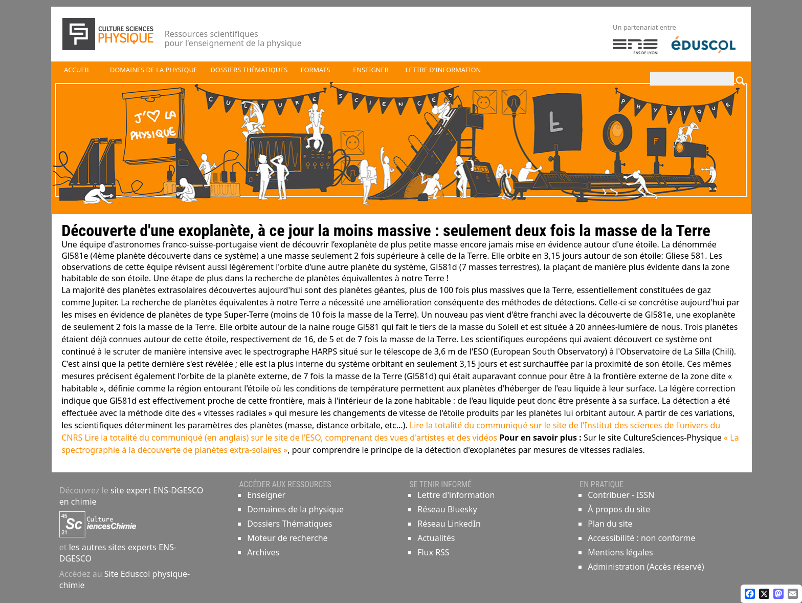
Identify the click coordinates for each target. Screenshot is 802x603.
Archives (263, 552)
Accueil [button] (77, 69)
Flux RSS (433, 552)
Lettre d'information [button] (443, 69)
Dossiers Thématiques (289, 523)
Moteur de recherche (287, 538)
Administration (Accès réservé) (646, 566)
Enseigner (266, 495)
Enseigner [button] (370, 69)
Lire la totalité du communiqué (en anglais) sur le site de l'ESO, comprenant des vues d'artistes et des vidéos (290, 437)
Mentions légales (620, 552)
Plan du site (610, 523)
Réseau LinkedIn (449, 523)
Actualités (436, 538)
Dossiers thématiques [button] (248, 69)
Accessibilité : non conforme (641, 538)
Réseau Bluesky (447, 509)
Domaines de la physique (295, 509)
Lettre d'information (456, 495)
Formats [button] (315, 69)
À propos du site (619, 509)
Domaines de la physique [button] (153, 69)
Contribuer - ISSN (621, 495)
